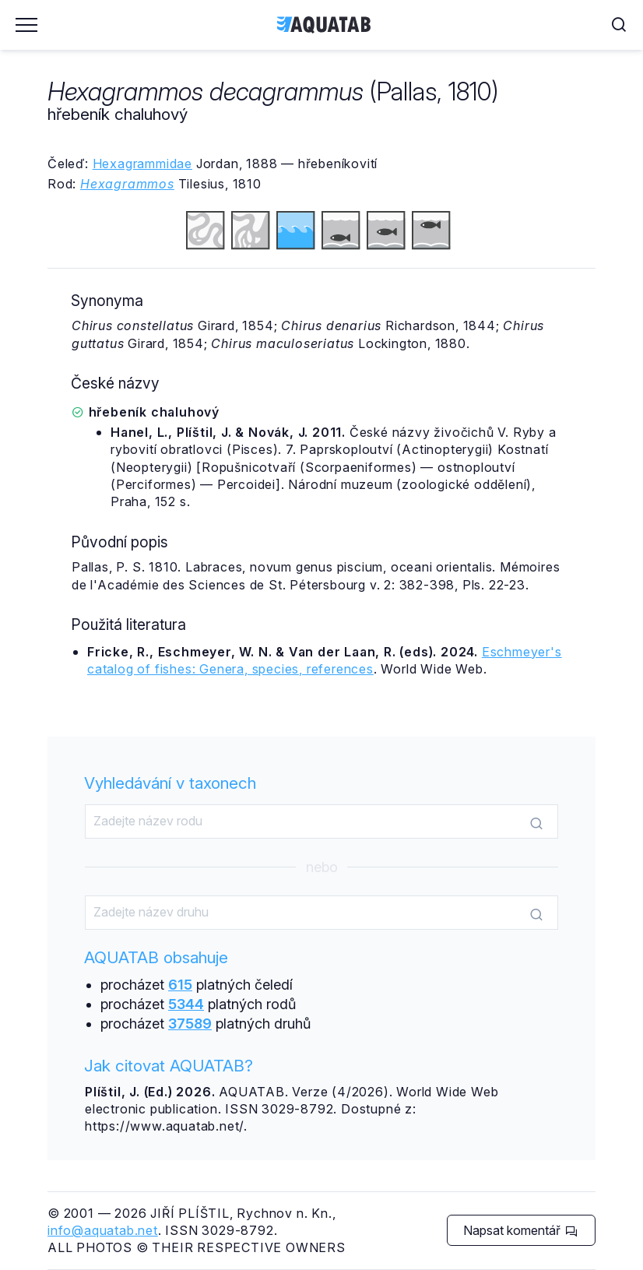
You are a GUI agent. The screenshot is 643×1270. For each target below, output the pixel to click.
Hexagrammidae (142, 163)
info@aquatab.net (102, 1230)
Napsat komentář (520, 1230)
